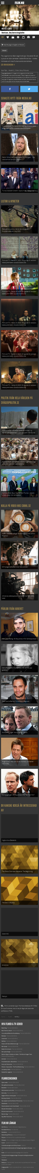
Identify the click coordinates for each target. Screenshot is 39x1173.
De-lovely (4, 1093)
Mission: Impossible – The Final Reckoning (13, 1067)
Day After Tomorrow (7, 1116)
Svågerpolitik (5, 1167)
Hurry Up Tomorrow (7, 1064)
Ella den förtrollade (7, 1109)
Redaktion (4, 1132)
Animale (4, 1059)
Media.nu (4, 1162)
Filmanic (4, 1140)
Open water (5, 1082)
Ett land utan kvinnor (7, 1111)
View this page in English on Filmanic (13, 45)
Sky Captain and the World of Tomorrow (12, 1101)
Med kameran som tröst (8, 1090)
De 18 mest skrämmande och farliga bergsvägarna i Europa (17, 1148)
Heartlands (4, 1103)
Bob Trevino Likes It (7, 1030)
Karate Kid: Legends (7, 1072)
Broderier (4, 1087)
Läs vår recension (8, 64)
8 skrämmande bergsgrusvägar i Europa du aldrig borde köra (17, 1155)
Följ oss (4, 1137)
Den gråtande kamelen (7, 1085)
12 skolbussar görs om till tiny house (11, 1145)
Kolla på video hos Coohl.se (16, 506)
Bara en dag (5, 1114)
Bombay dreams (6, 1098)
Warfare (4, 1041)
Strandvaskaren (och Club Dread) (10, 1106)
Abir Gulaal (4, 1046)
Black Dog (4, 1028)
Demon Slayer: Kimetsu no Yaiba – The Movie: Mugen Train (17, 1054)
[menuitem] (3, 1017)
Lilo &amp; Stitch (6, 1069)
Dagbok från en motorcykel (9, 1095)
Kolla (3, 1152)
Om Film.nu (5, 1127)
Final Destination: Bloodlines (9, 1061)
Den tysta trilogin (6, 1051)
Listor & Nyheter (10, 201)
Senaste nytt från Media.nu (16, 98)
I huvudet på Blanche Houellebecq (11, 1033)
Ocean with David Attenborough (10, 1043)
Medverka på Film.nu (7, 1135)
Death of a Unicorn (6, 1049)
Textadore (4, 1160)
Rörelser (4, 1036)
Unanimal (4, 1038)
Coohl (3, 1143)
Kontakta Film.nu (6, 1129)
